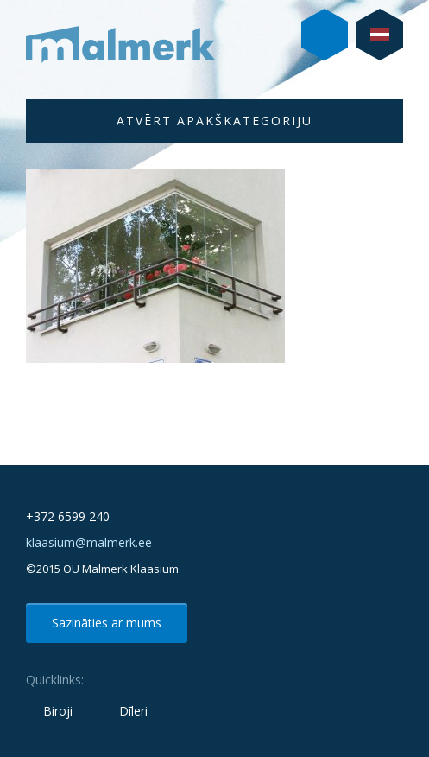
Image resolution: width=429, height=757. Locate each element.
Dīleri (133, 711)
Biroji (58, 711)
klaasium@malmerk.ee (89, 542)
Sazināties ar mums (106, 622)
